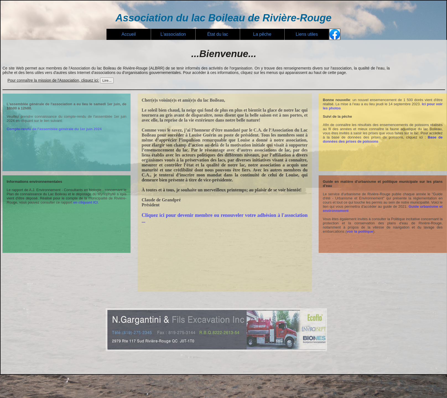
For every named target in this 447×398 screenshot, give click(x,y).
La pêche (262, 34)
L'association (173, 34)
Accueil (128, 34)
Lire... (106, 80)
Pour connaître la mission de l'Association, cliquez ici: (53, 80)
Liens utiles (307, 34)
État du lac (217, 34)
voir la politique (360, 231)
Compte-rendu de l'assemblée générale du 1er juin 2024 (54, 129)
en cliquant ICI (85, 202)
